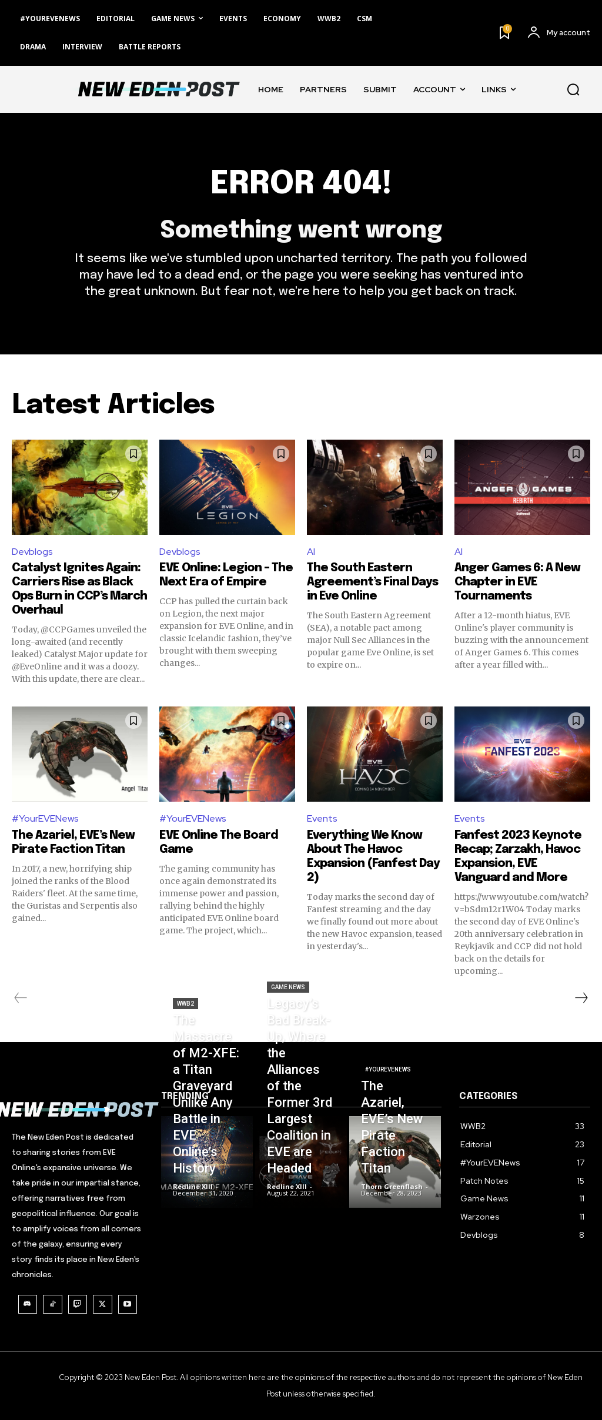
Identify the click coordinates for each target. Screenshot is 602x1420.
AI (311, 551)
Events (322, 818)
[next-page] (580, 998)
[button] (573, 89)
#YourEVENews (45, 818)
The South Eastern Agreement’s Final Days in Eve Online (372, 582)
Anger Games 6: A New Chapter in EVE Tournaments (517, 582)
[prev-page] (21, 998)
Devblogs (32, 551)
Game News (288, 987)
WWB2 (185, 1003)
